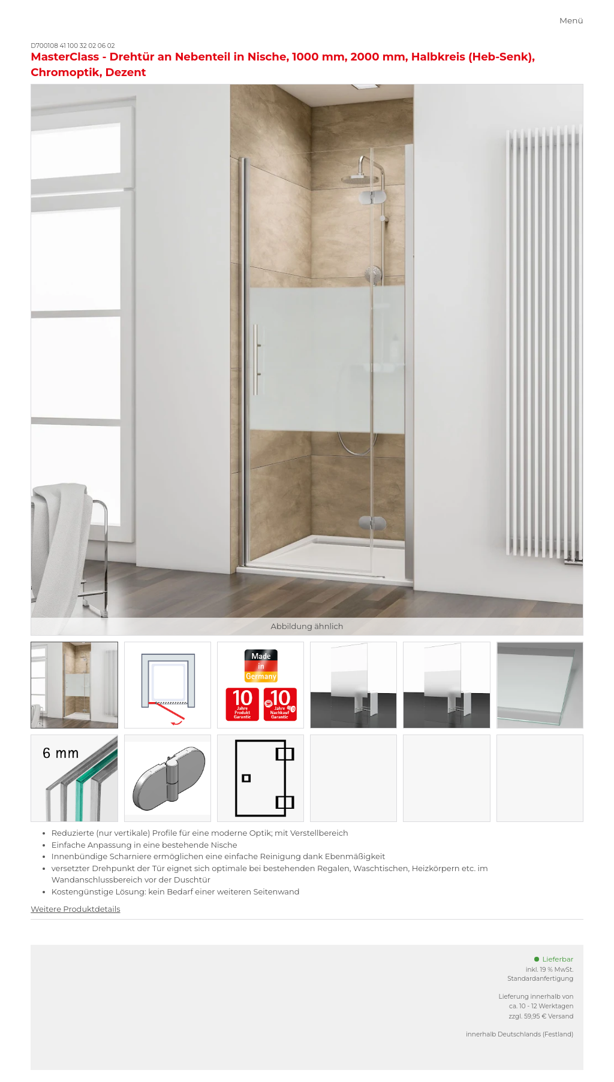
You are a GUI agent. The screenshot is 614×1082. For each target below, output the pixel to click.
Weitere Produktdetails (75, 909)
